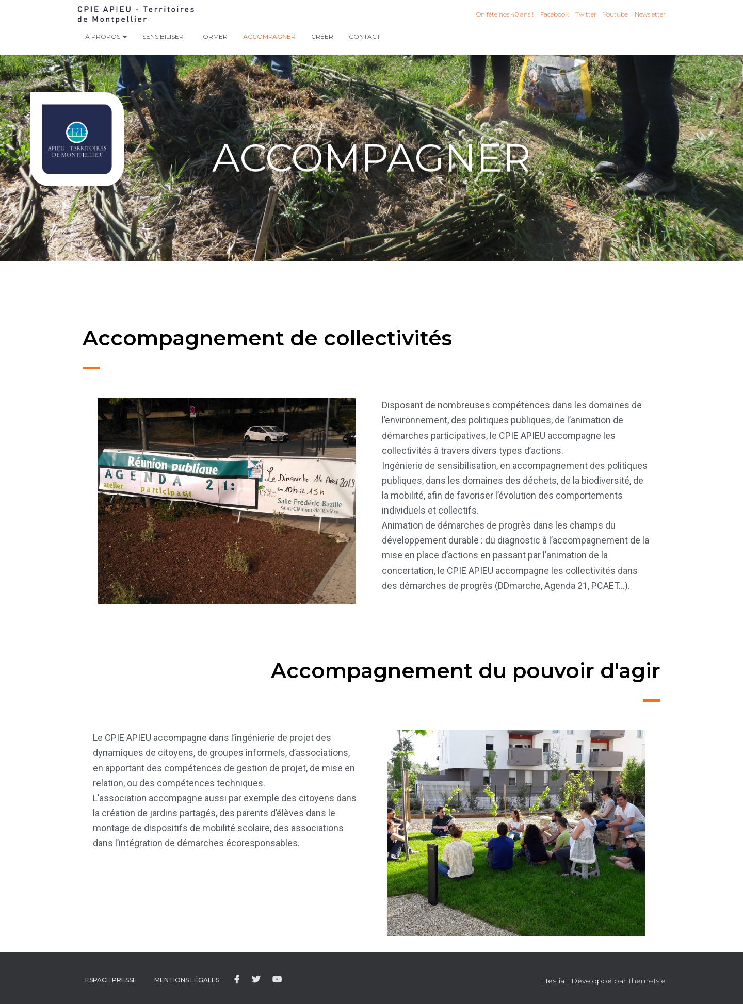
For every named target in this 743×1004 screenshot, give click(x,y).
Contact (364, 36)
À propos (106, 36)
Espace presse (111, 980)
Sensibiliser (163, 36)
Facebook (554, 14)
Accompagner (269, 36)
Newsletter (650, 14)
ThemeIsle (647, 980)
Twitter (585, 14)
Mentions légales (186, 980)
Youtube (615, 14)
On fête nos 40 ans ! (505, 14)
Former (213, 36)
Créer (322, 36)
